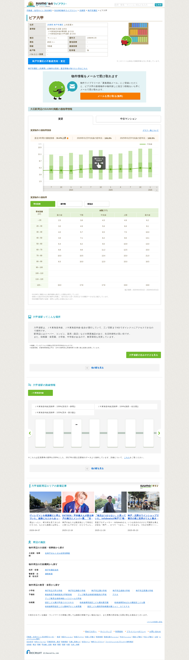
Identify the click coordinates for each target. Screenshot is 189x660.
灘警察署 (49, 574)
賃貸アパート (79, 637)
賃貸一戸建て (90, 637)
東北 (34, 644)
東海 (54, 644)
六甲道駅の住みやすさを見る (143, 355)
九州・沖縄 (75, 644)
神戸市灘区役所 (51, 570)
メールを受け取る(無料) (110, 96)
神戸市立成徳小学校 (121, 591)
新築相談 (64, 641)
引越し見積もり (74, 641)
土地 (156, 637)
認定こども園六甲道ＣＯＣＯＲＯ (59, 602)
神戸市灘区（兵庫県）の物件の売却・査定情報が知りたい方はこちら (58, 68)
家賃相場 (99, 637)
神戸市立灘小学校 (99, 591)
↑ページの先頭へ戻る (154, 622)
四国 (63, 644)
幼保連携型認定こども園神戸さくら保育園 (63, 606)
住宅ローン (86, 641)
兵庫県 (82, 10)
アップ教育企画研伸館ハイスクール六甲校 (63, 598)
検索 (160, 5)
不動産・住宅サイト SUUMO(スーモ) (40, 637)
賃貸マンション (67, 637)
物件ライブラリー (97, 641)
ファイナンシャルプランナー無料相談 (119, 641)
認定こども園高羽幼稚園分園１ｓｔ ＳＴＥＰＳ (108, 606)
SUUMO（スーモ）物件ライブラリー (47, 4)
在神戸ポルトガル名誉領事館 (57, 553)
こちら (127, 457)
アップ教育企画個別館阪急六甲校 (92, 594)
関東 (39, 644)
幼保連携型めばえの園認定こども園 (129, 602)
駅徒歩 (90, 204)
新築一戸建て (137, 637)
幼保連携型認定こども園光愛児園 (94, 602)
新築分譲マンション (111, 637)
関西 (59, 644)
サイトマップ (106, 632)
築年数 (63, 204)
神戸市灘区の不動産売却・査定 (48, 61)
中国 (68, 644)
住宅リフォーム (40, 641)
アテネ (115, 594)
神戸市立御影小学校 (76, 591)
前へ (30, 433)
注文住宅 (30, 641)
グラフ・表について (151, 130)
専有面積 (36, 204)
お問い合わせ (155, 632)
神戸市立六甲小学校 (53, 591)
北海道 (29, 644)
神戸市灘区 (92, 10)
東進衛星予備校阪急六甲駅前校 (58, 594)
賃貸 (58, 637)
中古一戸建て (148, 637)
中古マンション (125, 637)
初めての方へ (91, 632)
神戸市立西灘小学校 (144, 591)
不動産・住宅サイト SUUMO (39, 10)
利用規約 (119, 632)
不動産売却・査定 (53, 641)
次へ (159, 433)
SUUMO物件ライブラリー (65, 10)
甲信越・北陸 (47, 644)
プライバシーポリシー (136, 632)
